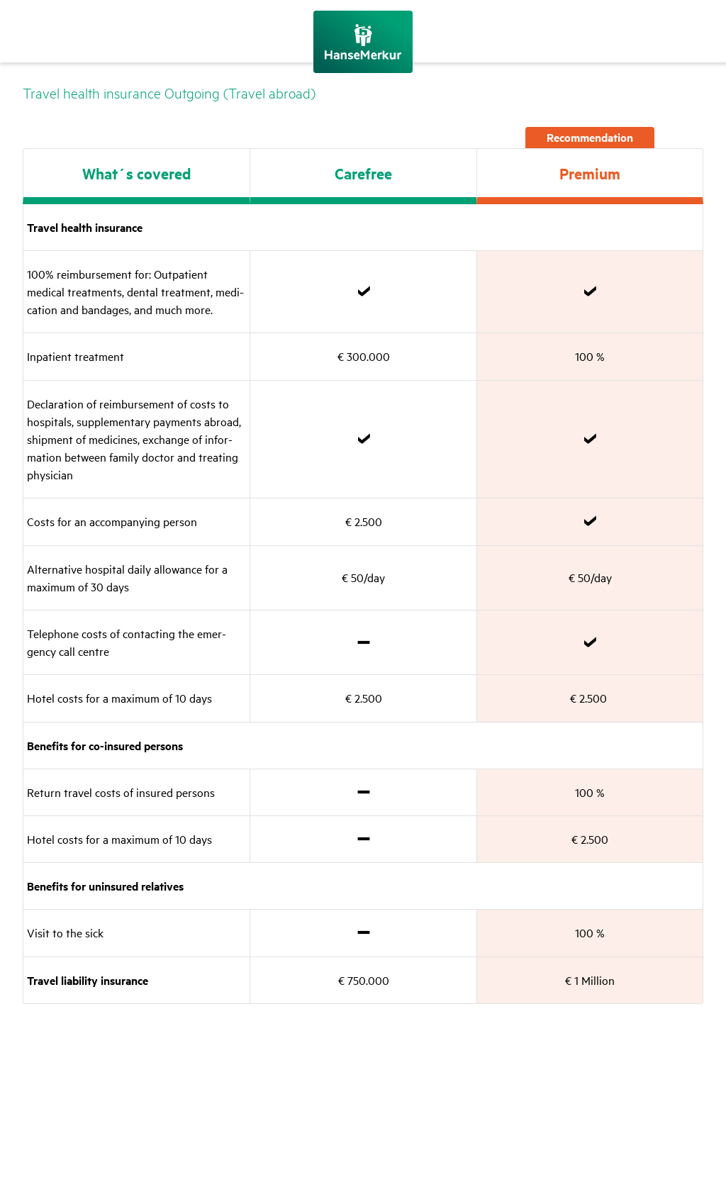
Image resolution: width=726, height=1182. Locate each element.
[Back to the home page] (363, 42)
